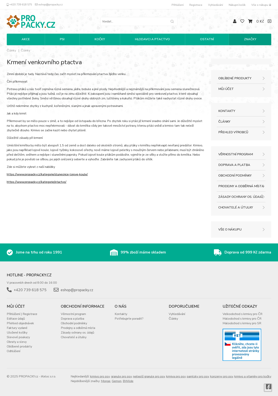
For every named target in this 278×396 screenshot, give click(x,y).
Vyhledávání (215, 5)
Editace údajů (16, 319)
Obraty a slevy (17, 342)
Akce (26, 39)
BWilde (128, 381)
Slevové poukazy (18, 337)
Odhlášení (13, 351)
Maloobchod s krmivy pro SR (242, 323)
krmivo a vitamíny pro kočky (252, 376)
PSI (62, 39)
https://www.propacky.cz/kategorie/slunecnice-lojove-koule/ (47, 174)
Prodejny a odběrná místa (241, 186)
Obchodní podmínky (235, 175)
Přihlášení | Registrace (22, 314)
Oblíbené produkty (234, 78)
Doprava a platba (234, 165)
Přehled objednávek (20, 323)
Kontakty (226, 111)
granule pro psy (121, 376)
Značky (250, 39)
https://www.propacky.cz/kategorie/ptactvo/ (36, 182)
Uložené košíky (17, 332)
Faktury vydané (17, 328)
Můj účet (226, 89)
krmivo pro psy (100, 376)
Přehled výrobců (233, 132)
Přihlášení (178, 5)
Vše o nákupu (261, 5)
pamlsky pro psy (198, 376)
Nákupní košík (237, 5)
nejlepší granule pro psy (149, 376)
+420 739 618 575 (19, 4)
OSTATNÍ (207, 39)
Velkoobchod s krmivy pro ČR (242, 314)
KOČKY (100, 39)
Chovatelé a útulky (235, 207)
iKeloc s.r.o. (48, 376)
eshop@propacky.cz (49, 4)
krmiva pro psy (176, 376)
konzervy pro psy (221, 376)
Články (25, 50)
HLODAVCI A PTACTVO (152, 39)
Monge (105, 381)
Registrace (195, 5)
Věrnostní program (235, 154)
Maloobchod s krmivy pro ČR (242, 319)
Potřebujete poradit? (129, 319)
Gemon (116, 381)
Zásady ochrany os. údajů (240, 197)
